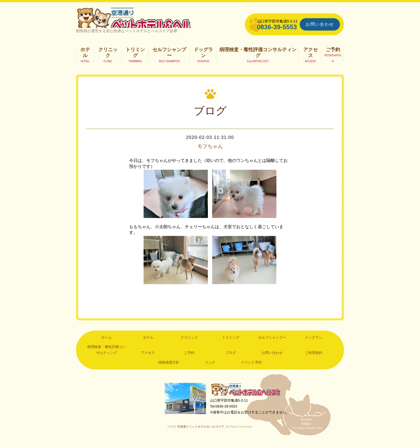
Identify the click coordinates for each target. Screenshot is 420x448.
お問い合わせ (320, 24)
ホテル (85, 58)
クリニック (108, 58)
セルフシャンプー (169, 58)
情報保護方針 (168, 368)
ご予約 (333, 55)
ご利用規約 (313, 358)
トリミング (135, 58)
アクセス (310, 58)
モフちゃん (210, 152)
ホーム (106, 343)
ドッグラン (203, 58)
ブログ (231, 358)
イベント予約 (251, 368)
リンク (210, 368)
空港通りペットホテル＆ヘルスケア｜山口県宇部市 (147, 20)
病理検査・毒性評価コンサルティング (258, 58)
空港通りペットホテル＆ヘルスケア (247, 395)
